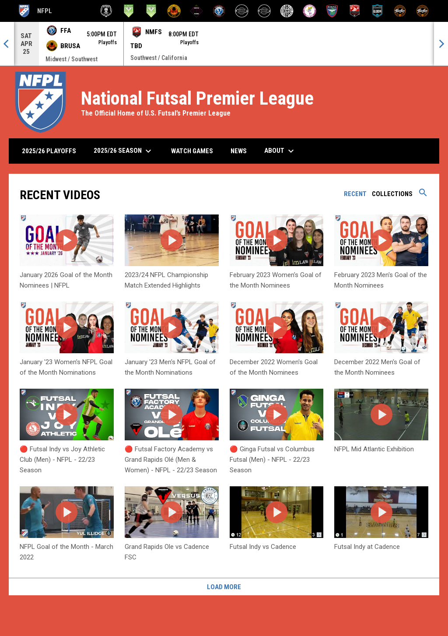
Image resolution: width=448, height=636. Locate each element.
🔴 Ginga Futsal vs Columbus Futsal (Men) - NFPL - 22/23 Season (272, 459)
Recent (355, 194)
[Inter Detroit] (287, 11)
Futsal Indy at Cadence (367, 547)
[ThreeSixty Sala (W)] (422, 11)
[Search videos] (423, 196)
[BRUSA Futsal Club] (174, 11)
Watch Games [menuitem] (195, 151)
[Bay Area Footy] (129, 11)
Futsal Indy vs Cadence (263, 547)
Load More (224, 587)
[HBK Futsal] (242, 11)
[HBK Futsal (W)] (264, 11)
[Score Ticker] (224, 44)
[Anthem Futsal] (106, 11)
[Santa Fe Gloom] (377, 11)
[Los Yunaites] (309, 11)
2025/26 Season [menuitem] (124, 151)
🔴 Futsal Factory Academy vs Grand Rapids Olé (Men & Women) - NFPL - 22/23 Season (171, 459)
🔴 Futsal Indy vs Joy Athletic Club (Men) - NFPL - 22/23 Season (62, 459)
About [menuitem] (280, 151)
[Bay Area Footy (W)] (151, 11)
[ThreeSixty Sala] (400, 11)
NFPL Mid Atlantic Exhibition (374, 449)
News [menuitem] (239, 151)
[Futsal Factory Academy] (219, 11)
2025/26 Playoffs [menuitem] (49, 151)
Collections (392, 194)
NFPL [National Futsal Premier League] (35, 11)
